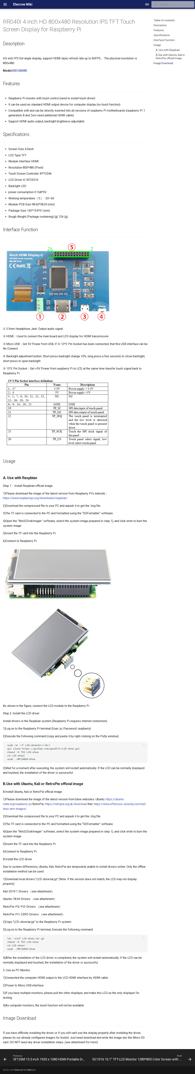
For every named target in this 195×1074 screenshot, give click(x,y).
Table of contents (164, 20)
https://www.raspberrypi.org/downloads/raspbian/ (35, 498)
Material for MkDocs (25, 1070)
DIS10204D (19, 70)
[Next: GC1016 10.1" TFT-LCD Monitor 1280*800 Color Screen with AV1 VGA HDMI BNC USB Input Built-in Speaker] (141, 1058)
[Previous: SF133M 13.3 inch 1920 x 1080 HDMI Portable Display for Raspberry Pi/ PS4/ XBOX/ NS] (45, 1058)
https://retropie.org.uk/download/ (66, 804)
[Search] (172, 4)
